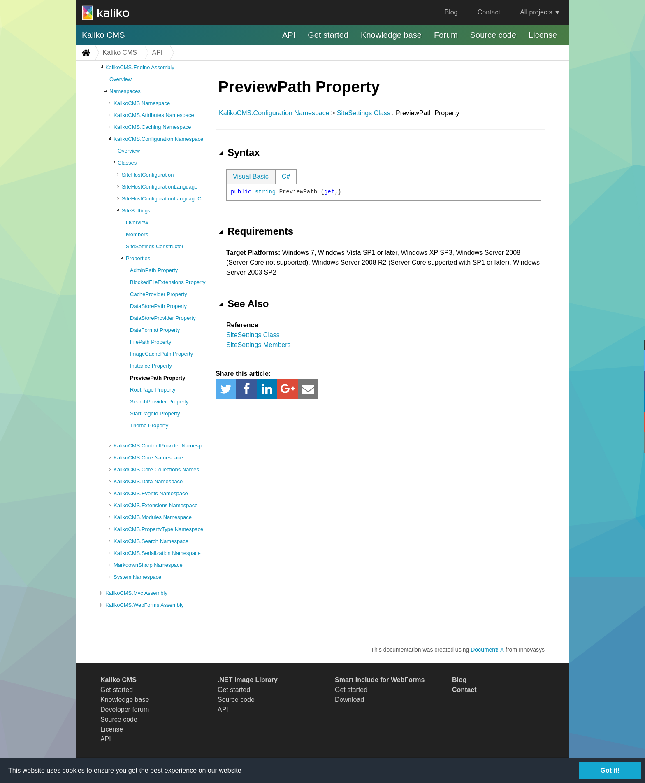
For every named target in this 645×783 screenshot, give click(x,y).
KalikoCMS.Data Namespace (148, 481)
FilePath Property (150, 342)
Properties (138, 258)
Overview (120, 79)
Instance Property (151, 366)
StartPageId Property (155, 413)
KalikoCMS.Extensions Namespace (155, 505)
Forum (446, 35)
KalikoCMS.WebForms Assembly (144, 605)
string (265, 192)
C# (286, 176)
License (543, 35)
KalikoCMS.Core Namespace (148, 457)
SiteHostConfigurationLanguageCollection (171, 199)
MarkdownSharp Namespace (148, 565)
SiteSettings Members (258, 344)
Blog (450, 12)
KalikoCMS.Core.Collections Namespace (162, 469)
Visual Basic (251, 176)
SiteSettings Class (363, 113)
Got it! (609, 770)
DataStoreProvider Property (163, 318)
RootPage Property (153, 390)
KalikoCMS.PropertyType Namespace (158, 529)
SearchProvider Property (159, 401)
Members (137, 234)
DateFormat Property (155, 330)
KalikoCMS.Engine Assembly (139, 67)
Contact (489, 12)
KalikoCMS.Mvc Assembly (136, 593)
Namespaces (125, 91)
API (288, 35)
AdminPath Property (154, 270)
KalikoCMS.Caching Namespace (152, 127)
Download (349, 699)
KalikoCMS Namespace (142, 103)
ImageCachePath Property (161, 354)
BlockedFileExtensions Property (168, 282)
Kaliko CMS (103, 35)
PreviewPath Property (157, 378)
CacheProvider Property (158, 294)
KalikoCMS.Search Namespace (151, 541)
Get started (328, 35)
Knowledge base (391, 35)
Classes (127, 163)
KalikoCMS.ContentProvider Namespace (162, 446)
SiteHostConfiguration (148, 175)
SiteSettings (136, 210)
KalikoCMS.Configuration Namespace (158, 139)
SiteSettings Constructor (154, 246)
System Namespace (137, 577)
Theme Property (149, 425)
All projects (536, 12)
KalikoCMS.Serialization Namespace (157, 553)
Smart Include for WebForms (380, 679)
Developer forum (124, 709)
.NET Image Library (248, 679)
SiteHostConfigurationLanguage (159, 187)
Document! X (487, 649)
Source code (493, 35)
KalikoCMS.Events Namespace (151, 493)
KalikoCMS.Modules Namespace (153, 517)
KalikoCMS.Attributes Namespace (154, 115)
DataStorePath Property (158, 306)
